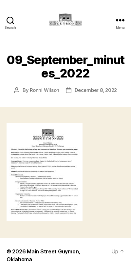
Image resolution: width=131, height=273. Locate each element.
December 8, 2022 (96, 90)
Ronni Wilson (44, 90)
